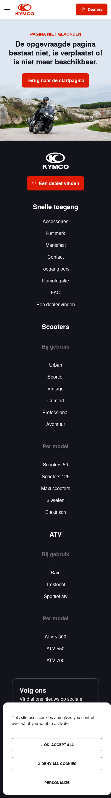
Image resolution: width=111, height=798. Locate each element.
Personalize (57, 782)
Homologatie (55, 280)
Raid (56, 572)
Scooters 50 (55, 464)
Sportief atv (55, 596)
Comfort (55, 400)
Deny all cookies (57, 763)
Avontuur (55, 424)
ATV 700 (55, 660)
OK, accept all (57, 744)
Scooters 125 (56, 476)
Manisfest (56, 244)
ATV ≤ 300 (56, 636)
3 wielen (56, 500)
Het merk (55, 233)
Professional (55, 412)
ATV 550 (55, 648)
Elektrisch (55, 511)
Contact (55, 256)
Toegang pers (56, 268)
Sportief (55, 376)
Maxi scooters (55, 488)
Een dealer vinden (55, 304)
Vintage (55, 388)
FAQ (55, 292)
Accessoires (55, 221)
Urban (55, 364)
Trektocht (55, 584)
